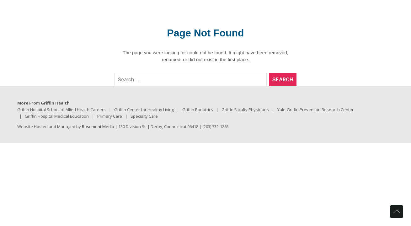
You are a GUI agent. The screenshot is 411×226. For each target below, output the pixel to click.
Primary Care (109, 116)
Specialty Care (144, 116)
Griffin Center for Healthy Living (144, 109)
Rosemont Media (98, 126)
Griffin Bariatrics (197, 109)
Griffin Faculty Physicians (245, 109)
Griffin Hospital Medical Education (57, 116)
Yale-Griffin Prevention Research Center (315, 109)
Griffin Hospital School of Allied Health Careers (61, 109)
